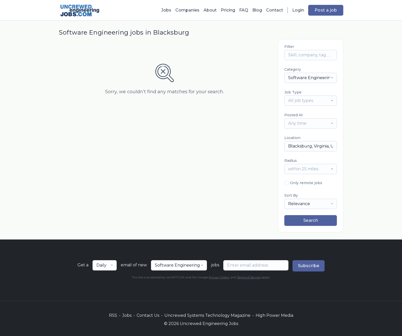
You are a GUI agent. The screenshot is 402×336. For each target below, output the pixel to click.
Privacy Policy (219, 277)
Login (298, 10)
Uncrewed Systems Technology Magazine (207, 315)
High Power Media (274, 315)
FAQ (243, 10)
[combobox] (310, 78)
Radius (290, 160)
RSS (113, 315)
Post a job (326, 10)
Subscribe (308, 265)
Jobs (166, 10)
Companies (187, 10)
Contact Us (148, 315)
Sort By (291, 195)
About (210, 10)
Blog (257, 10)
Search (310, 220)
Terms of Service (248, 277)
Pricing (228, 10)
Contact (274, 10)
